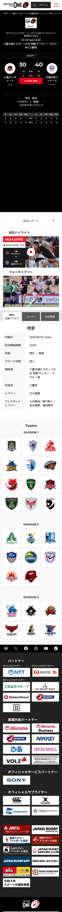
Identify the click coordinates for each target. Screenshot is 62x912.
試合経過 (50, 316)
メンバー (31, 316)
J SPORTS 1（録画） (29, 101)
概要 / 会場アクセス (12, 316)
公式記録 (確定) (31, 80)
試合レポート (31, 221)
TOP (5, 13)
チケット (40, 5)
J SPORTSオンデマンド (31, 105)
